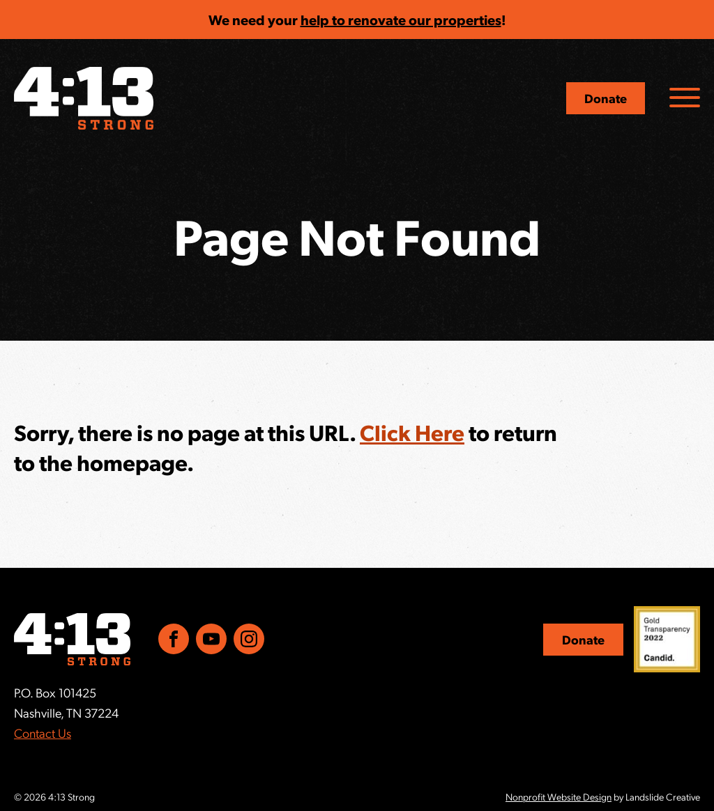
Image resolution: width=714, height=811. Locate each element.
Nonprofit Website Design (559, 796)
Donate (605, 98)
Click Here (412, 432)
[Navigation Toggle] (684, 97)
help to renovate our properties (401, 19)
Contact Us (42, 733)
